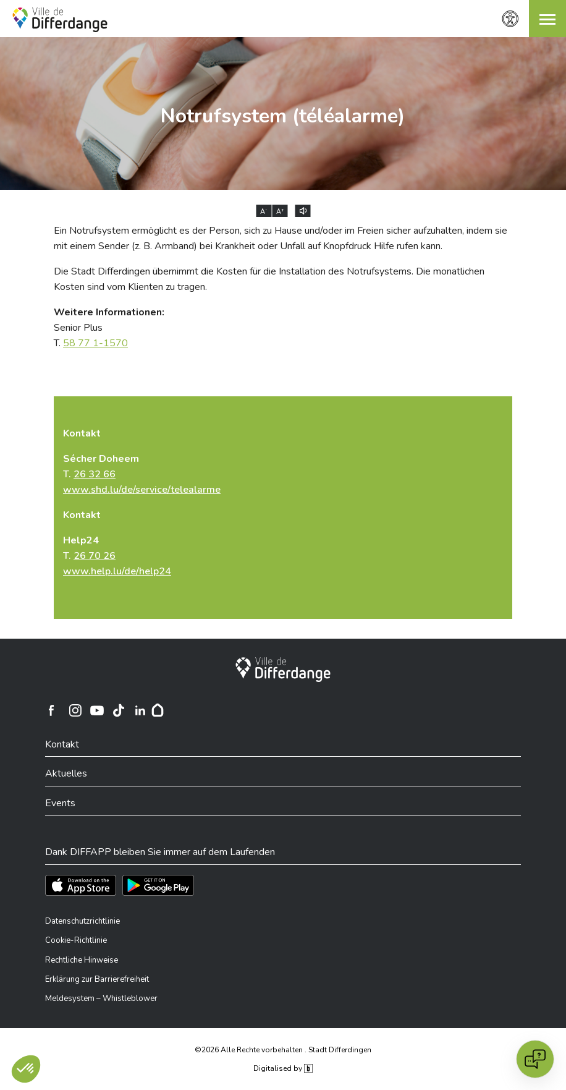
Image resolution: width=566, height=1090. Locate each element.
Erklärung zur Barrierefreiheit (97, 979)
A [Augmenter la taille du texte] (280, 211)
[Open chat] (535, 1059)
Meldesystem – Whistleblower (101, 998)
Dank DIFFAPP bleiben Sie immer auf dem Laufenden (160, 852)
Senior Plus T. (109, 327)
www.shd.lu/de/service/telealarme (142, 489)
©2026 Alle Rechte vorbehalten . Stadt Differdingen (283, 1050)
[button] (547, 18)
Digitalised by (283, 1068)
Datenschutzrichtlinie (82, 921)
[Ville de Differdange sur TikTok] (118, 710)
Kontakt (62, 744)
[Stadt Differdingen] (283, 669)
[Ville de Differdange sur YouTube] (97, 710)
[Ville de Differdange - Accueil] (60, 19)
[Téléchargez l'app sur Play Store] (158, 885)
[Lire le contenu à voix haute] (303, 211)
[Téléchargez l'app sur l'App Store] (80, 885)
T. (142, 474)
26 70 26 (95, 556)
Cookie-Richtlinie (76, 940)
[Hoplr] (157, 710)
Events (60, 803)
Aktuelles (66, 773)
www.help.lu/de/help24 (117, 571)
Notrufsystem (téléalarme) (283, 116)
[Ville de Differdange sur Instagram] (75, 710)
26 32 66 (95, 474)
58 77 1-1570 (95, 343)
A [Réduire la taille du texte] (264, 211)
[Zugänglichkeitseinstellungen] (510, 19)
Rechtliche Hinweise (81, 960)
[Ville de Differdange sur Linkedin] (140, 710)
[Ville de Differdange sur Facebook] (51, 710)
